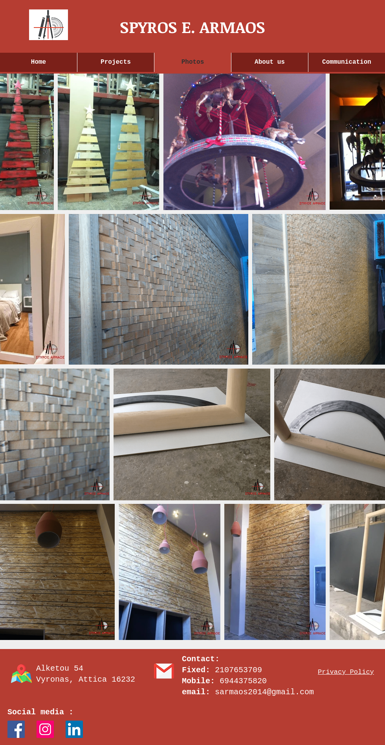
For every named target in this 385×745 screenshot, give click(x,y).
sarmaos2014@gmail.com (264, 692)
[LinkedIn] (74, 729)
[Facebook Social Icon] (16, 729)
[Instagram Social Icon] (45, 729)
